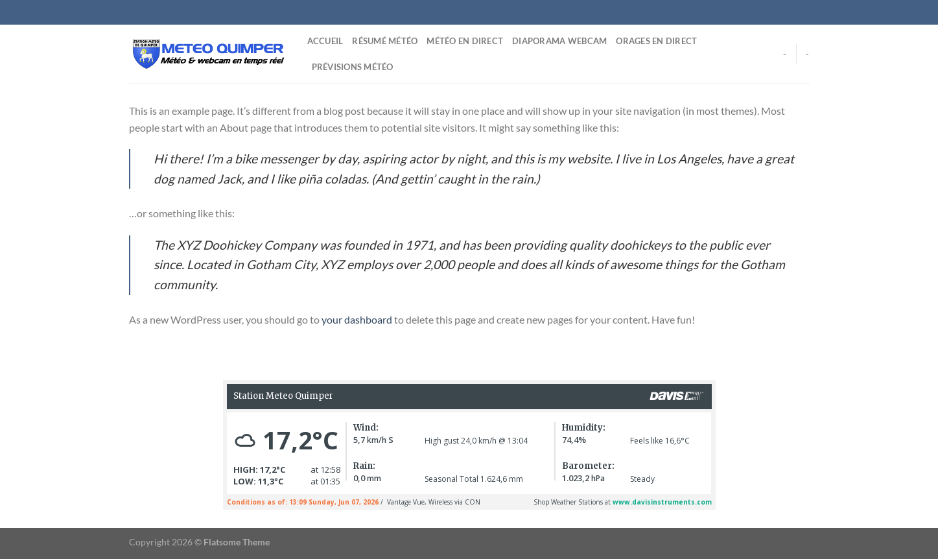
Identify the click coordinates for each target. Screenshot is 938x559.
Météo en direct (465, 41)
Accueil (325, 41)
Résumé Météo (384, 41)
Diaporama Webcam (559, 41)
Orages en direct (656, 41)
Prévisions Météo (352, 67)
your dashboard (357, 319)
